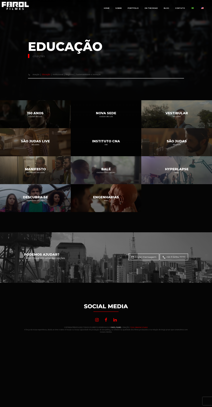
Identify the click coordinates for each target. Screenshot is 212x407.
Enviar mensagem (142, 307)
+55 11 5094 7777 (173, 307)
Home (106, 8)
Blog (166, 8)
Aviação (37, 74)
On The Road (151, 8)
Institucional (64, 74)
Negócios (79, 74)
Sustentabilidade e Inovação (103, 74)
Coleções (42, 56)
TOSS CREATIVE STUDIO (139, 378)
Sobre (118, 8)
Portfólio (133, 8)
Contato (180, 8)
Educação (49, 74)
